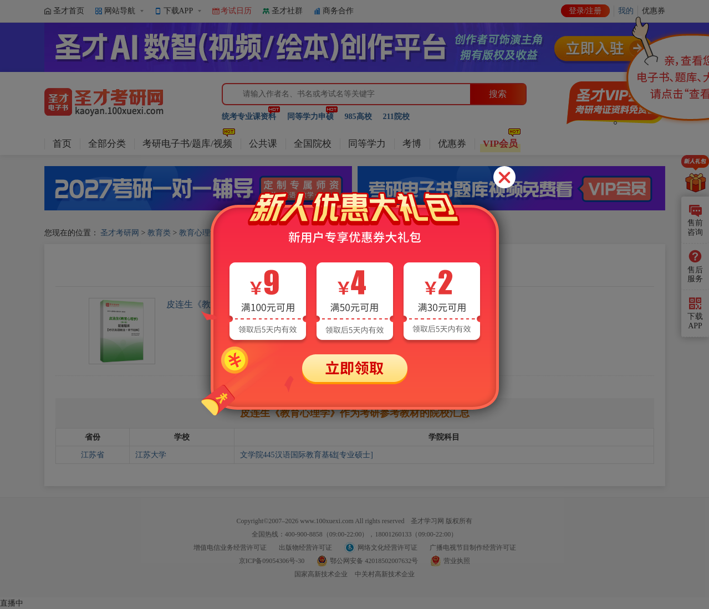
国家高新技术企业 (321, 574)
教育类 (159, 233)
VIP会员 (500, 143)
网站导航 (119, 11)
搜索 (498, 94)
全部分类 (107, 143)
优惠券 (452, 143)
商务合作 (338, 11)
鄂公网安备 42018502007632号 (374, 561)
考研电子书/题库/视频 (187, 143)
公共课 (263, 143)
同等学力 (367, 143)
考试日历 (236, 11)
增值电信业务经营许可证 (230, 547)
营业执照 (456, 561)
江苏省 (92, 455)
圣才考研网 (119, 233)
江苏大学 (150, 455)
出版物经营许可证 (305, 547)
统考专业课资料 (249, 116)
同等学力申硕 (310, 116)
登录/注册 (585, 11)
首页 (62, 143)
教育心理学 (198, 233)
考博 (411, 143)
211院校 (396, 116)
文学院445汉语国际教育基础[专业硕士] (306, 455)
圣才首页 (68, 11)
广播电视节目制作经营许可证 (473, 547)
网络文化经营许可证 (387, 547)
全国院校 (312, 143)
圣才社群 (287, 11)
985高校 (358, 116)
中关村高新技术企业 (385, 574)
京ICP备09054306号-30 (272, 561)
